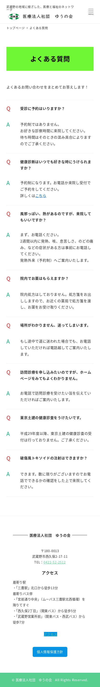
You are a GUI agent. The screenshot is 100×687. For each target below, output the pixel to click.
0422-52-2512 (55, 562)
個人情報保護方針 (50, 652)
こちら (40, 195)
